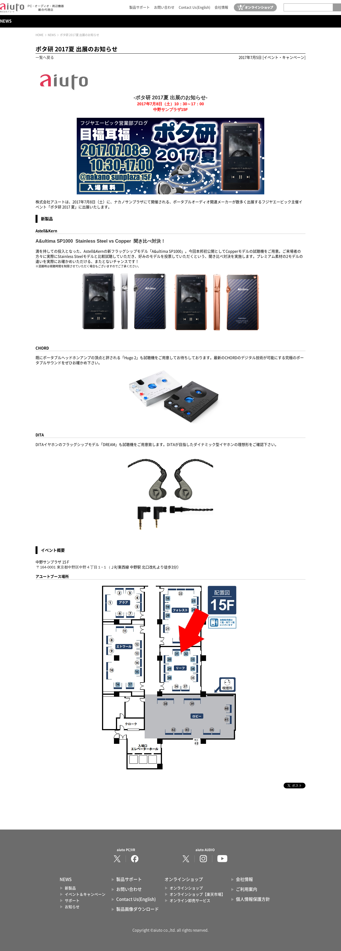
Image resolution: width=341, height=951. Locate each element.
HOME (39, 34)
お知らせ (72, 907)
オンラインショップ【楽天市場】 (197, 894)
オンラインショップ (186, 888)
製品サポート (139, 7)
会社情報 (221, 7)
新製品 (70, 888)
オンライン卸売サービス (190, 900)
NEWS (6, 21)
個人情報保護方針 (253, 899)
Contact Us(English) (194, 7)
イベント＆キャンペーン (85, 894)
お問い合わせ (164, 7)
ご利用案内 (246, 889)
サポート (72, 900)
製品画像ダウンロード (137, 909)
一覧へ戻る (45, 57)
